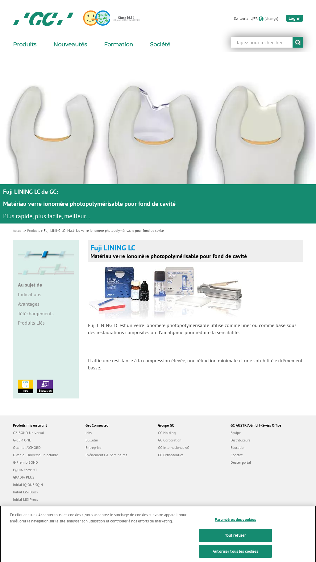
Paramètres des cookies (235, 523)
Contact (237, 455)
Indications (29, 294)
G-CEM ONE (22, 440)
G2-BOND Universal (28, 432)
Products (33, 230)
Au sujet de (30, 285)
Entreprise (93, 447)
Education (45, 386)
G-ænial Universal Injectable (35, 455)
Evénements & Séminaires (106, 455)
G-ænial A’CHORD (27, 447)
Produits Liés (31, 323)
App (25, 386)
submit (298, 42)
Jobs (88, 432)
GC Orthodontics (170, 455)
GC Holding (167, 432)
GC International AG (173, 447)
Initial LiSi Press (25, 499)
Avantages (29, 304)
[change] (271, 18)
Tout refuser (235, 539)
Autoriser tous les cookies (235, 555)
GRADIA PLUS (23, 477)
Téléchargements (36, 313)
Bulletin (91, 440)
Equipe (236, 432)
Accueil (18, 230)
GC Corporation (169, 440)
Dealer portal (241, 462)
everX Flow (22, 507)
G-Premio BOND (25, 462)
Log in (295, 18)
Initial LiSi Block (25, 492)
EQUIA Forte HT (25, 469)
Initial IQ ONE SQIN (28, 484)
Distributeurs (240, 440)
